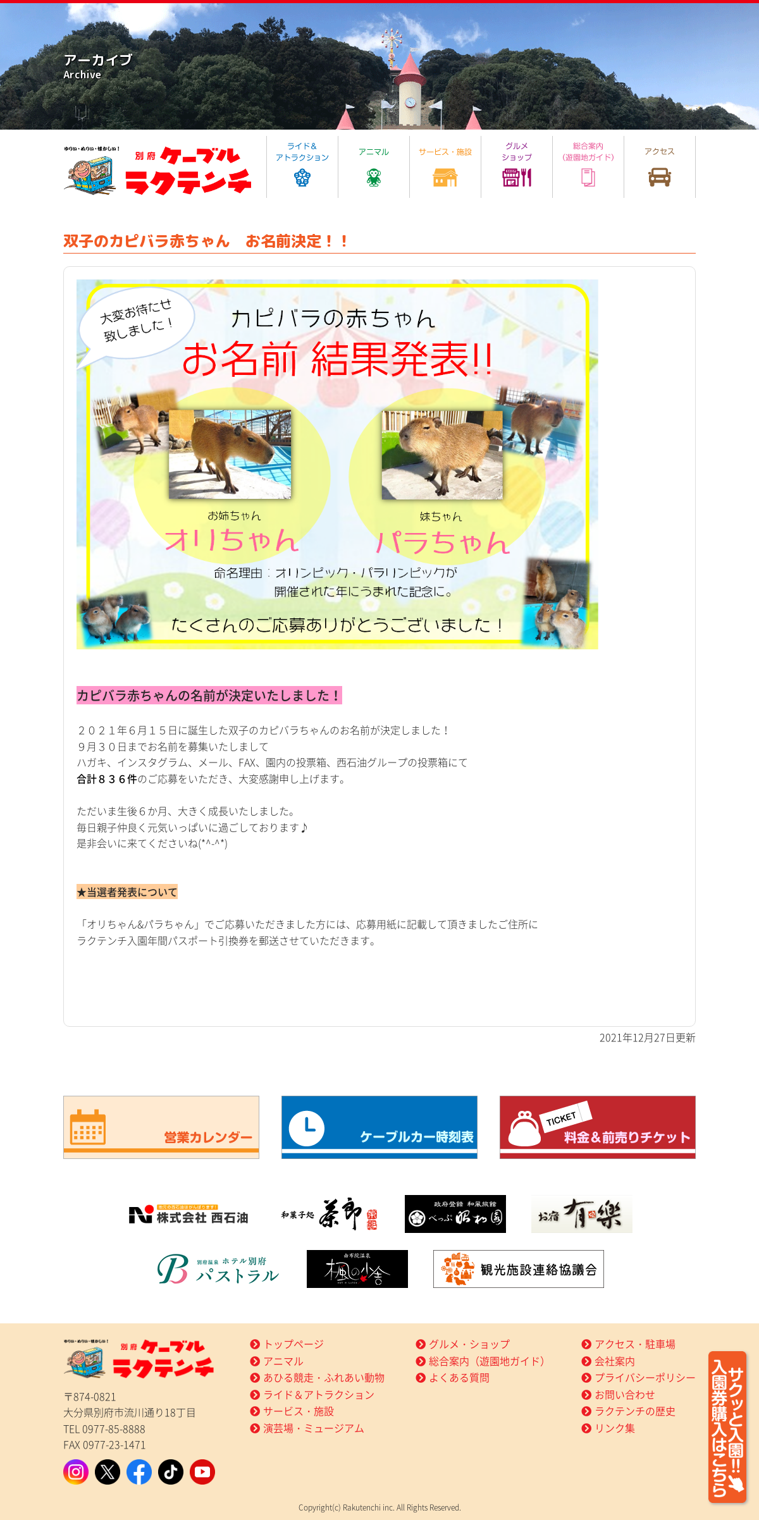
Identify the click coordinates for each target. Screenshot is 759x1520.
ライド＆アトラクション (318, 1394)
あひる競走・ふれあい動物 (324, 1377)
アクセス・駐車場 (635, 1343)
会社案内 (615, 1360)
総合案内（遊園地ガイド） (489, 1360)
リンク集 (615, 1427)
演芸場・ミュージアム (313, 1427)
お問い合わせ (625, 1394)
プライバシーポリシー (645, 1377)
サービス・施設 (298, 1410)
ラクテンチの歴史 (635, 1410)
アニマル (283, 1360)
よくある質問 (459, 1377)
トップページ (293, 1343)
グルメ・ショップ (469, 1343)
